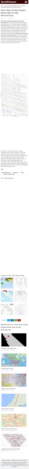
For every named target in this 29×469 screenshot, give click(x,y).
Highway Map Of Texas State (8, 388)
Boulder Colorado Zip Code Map (9, 429)
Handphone (15, 172)
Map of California (5, 350)
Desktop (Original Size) (8, 174)
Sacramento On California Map (8, 348)
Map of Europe (4, 370)
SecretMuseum (8, 1)
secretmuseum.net (5, 25)
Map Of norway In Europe (7, 408)
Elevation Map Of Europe (7, 368)
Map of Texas (4, 390)
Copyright (14, 460)
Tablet (22, 172)
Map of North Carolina (6, 450)
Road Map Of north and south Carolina (10, 449)
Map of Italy (3, 18)
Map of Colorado (5, 430)
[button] (26, 2)
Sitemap (4, 460)
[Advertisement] (14, 59)
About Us (25, 460)
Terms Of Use (19, 460)
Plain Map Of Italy (9, 178)
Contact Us (8, 460)
